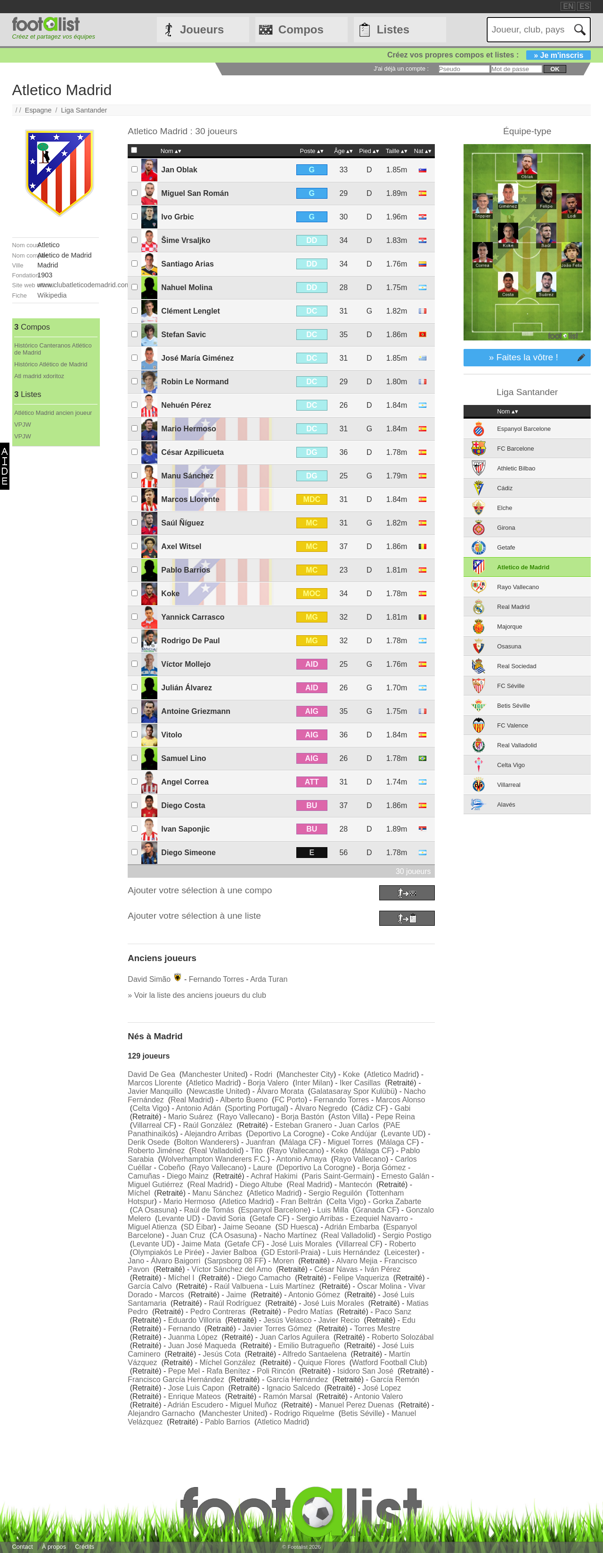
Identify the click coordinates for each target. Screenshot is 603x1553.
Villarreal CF (153, 1125)
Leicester (402, 1252)
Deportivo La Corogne (285, 1134)
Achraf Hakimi (274, 1176)
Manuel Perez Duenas (356, 1405)
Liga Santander (84, 110)
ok (554, 69)
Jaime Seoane (247, 1227)
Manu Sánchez (187, 476)
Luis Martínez (292, 1286)
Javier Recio (339, 1320)
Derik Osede (149, 1142)
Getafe (506, 547)
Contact (22, 1546)
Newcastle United (218, 1091)
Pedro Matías (310, 1312)
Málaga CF (300, 1142)
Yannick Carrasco (192, 617)
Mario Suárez (190, 1117)
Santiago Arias (187, 264)
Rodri (263, 1074)
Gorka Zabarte (397, 1201)
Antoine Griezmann (195, 711)
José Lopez (381, 1388)
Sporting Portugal (257, 1108)
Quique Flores (321, 1363)
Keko (339, 1151)
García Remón (394, 1379)
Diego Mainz (188, 1176)
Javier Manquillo (155, 1091)
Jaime (236, 1295)
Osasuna (509, 646)
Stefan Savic (183, 335)
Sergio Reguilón (335, 1193)
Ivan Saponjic (185, 829)
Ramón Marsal (287, 1396)
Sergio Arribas (320, 1218)
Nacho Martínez (290, 1235)
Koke (170, 594)
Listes (393, 29)
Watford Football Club (388, 1363)
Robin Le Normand (194, 382)
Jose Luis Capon (196, 1388)
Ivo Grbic (177, 217)
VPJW (22, 424)
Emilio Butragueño (309, 1346)
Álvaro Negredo (321, 1108)
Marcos (171, 1295)
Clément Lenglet (190, 311)
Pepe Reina (395, 1117)
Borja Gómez (384, 1168)
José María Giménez (197, 358)
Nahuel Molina (186, 287)
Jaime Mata (200, 1244)
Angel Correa (184, 782)
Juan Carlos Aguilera (294, 1337)
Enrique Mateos (194, 1396)
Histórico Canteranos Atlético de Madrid (52, 349)
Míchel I (181, 1278)
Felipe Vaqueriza (361, 1278)
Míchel (139, 1193)
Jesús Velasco (287, 1320)
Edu (408, 1320)
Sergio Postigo (407, 1235)
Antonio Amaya (301, 1159)
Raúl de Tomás (209, 1210)
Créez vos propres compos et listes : (489, 55)
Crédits (84, 1546)
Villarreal (509, 784)
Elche (504, 507)
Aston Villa (348, 1117)
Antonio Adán (198, 1108)
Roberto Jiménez (156, 1151)
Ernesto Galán (405, 1176)
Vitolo (171, 735)
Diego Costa (183, 805)
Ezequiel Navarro (379, 1218)
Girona (506, 527)
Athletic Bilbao (516, 468)
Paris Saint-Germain (338, 1176)
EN (568, 6)
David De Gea (151, 1074)
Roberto (402, 1244)
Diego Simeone (188, 853)
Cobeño (171, 1168)
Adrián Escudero (195, 1405)
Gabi (403, 1108)
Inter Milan (313, 1083)
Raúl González (207, 1125)
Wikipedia (51, 295)
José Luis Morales (301, 1244)
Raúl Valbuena (238, 1286)
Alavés (506, 804)
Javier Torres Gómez (277, 1329)
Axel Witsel (181, 546)
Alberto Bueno (244, 1100)
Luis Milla (333, 1210)
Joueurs (202, 29)
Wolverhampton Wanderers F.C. (214, 1159)
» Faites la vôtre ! (523, 357)
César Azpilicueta (192, 452)
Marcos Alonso (400, 1100)
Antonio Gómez (314, 1295)
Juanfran (260, 1142)
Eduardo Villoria (194, 1320)
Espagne (38, 110)
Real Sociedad (516, 666)
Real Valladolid (217, 1151)
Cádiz (505, 488)
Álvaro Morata (280, 1091)
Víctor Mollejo (186, 664)
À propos (54, 1546)
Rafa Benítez (229, 1371)
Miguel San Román (194, 193)
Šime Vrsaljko (185, 240)
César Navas (336, 1269)
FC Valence (512, 725)
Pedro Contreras (217, 1312)
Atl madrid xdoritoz (39, 376)
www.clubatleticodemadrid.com (83, 285)
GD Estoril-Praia (290, 1252)
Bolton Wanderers (206, 1142)
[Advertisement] (55, 587)
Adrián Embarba (352, 1227)
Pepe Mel (184, 1371)
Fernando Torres (216, 979)
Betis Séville (361, 1413)
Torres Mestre (377, 1329)
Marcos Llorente (190, 499)
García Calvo (149, 1286)
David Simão (149, 979)
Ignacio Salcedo (293, 1388)
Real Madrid (191, 1100)
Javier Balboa (234, 1252)
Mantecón (355, 1185)
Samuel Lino (183, 758)
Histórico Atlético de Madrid (50, 364)
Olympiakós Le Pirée (167, 1252)
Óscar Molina (379, 1286)
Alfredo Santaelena (314, 1354)
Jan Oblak (179, 170)
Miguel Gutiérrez (155, 1185)
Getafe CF (269, 1218)
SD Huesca (297, 1227)
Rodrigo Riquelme (304, 1413)
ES (584, 6)
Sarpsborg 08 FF (235, 1261)
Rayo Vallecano (246, 1117)
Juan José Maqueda (202, 1346)
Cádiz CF (369, 1108)
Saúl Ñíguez (182, 523)
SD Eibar (199, 1227)
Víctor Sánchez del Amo (232, 1269)
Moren (283, 1261)
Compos (301, 29)
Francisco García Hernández (176, 1379)
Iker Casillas (360, 1083)
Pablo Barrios (185, 570)
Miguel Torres (350, 1142)
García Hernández (297, 1379)
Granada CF (376, 1210)
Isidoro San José (365, 1371)
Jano (136, 1261)
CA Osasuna (153, 1210)
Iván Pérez (382, 1269)
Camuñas (144, 1176)
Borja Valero (268, 1083)
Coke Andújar (354, 1134)
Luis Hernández (353, 1252)
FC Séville (510, 685)
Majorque (509, 626)
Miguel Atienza (152, 1227)
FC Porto (290, 1100)
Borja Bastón (303, 1117)
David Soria (226, 1218)
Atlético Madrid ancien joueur (53, 412)
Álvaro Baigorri (175, 1261)
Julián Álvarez (186, 688)
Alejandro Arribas (213, 1134)
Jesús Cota (222, 1354)
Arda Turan (268, 979)
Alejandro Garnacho (161, 1413)
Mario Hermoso (188, 429)
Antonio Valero (378, 1396)
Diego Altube (261, 1185)
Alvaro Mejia (356, 1261)
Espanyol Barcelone (274, 1210)
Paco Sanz (393, 1312)
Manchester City (306, 1074)
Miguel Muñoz (253, 1405)
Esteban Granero (303, 1125)
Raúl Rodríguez (235, 1303)
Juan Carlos (359, 1125)
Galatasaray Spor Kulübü (352, 1091)
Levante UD (403, 1134)
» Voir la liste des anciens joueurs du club (197, 995)
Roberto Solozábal (403, 1337)
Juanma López (193, 1337)
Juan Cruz (188, 1235)
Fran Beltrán (301, 1201)
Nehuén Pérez (186, 405)
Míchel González (227, 1363)
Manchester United (213, 1074)
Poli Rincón (276, 1371)
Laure (262, 1168)
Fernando (184, 1329)
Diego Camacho (264, 1278)
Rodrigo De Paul (190, 641)
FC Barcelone (515, 448)
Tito (256, 1151)
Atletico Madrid (391, 1074)
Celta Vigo (149, 1108)
